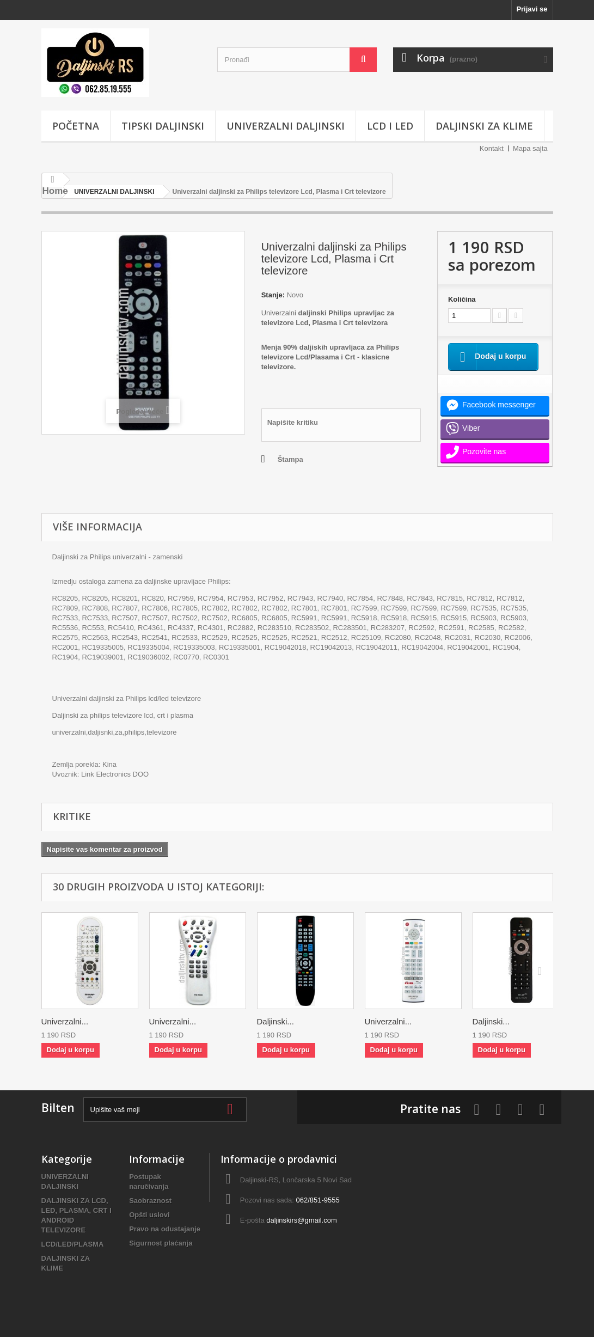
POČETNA (75, 125)
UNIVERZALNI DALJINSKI (285, 125)
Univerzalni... (65, 1021)
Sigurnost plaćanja (160, 1243)
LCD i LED (390, 125)
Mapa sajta (530, 148)
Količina (462, 299)
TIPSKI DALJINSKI (162, 125)
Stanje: (273, 295)
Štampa (290, 459)
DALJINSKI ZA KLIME (484, 125)
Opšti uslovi (149, 1215)
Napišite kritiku (292, 422)
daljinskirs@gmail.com (301, 1220)
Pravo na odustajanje (164, 1229)
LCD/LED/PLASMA (72, 1244)
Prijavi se (531, 9)
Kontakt (492, 148)
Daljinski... (275, 1021)
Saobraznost (150, 1200)
